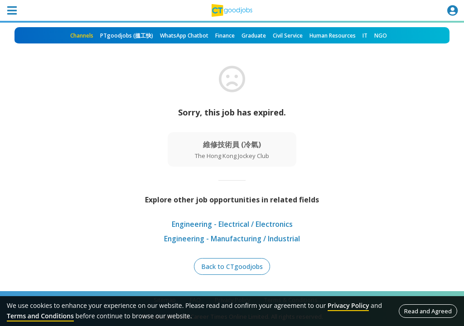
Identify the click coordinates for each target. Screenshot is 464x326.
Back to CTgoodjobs (232, 266)
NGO (380, 35)
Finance (225, 35)
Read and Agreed (428, 311)
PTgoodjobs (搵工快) (126, 35)
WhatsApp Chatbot (184, 35)
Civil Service (288, 35)
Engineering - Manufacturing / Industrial (232, 239)
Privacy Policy (348, 305)
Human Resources (332, 35)
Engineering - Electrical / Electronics (232, 225)
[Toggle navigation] (12, 10)
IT (364, 35)
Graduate (254, 35)
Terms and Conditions (40, 316)
